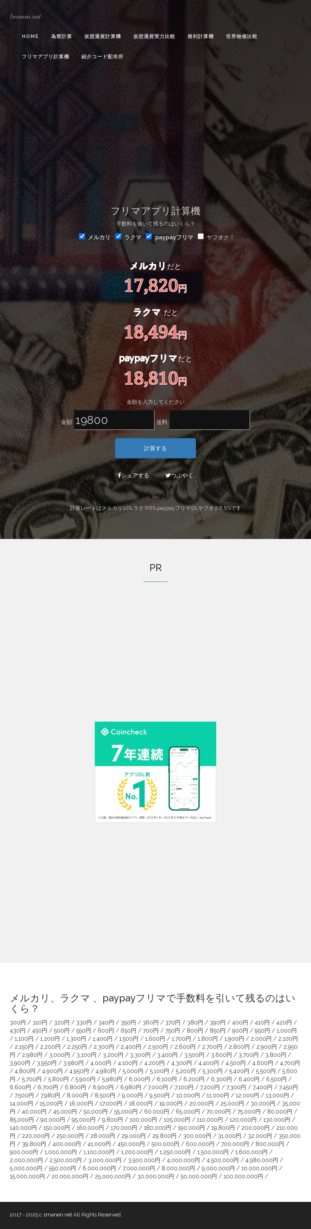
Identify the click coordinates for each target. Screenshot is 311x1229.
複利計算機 (200, 36)
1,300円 (76, 1038)
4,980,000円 (261, 1160)
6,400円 (249, 1079)
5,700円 (32, 1079)
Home (30, 36)
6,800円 (75, 1087)
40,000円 (34, 1111)
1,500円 (128, 1038)
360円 (151, 1022)
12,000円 (247, 1095)
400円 (240, 1022)
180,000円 (157, 1128)
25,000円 (232, 1103)
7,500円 (24, 1095)
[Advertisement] (155, 134)
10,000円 (188, 1095)
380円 (195, 1022)
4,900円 (52, 1071)
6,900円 (103, 1087)
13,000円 (277, 1095)
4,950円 (79, 1071)
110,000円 (210, 1119)
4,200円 (154, 1063)
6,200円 (193, 1079)
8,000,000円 (178, 1168)
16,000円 (81, 1103)
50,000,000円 (199, 1176)
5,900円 (85, 1079)
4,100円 (128, 1063)
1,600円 (155, 1038)
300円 (18, 1022)
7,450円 (288, 1087)
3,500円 (194, 1055)
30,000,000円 (155, 1176)
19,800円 (223, 1128)
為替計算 (61, 36)
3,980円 (73, 1063)
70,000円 (219, 1111)
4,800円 (25, 1071)
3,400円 (167, 1055)
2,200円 (50, 1047)
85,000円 (22, 1119)
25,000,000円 (113, 1176)
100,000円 (143, 1119)
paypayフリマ (174, 237)
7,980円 (50, 1095)
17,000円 (111, 1103)
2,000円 (261, 1038)
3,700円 (249, 1055)
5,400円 (239, 1071)
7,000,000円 (139, 1168)
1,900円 (234, 1038)
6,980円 (130, 1087)
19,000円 (171, 1103)
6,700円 (48, 1087)
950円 (262, 1030)
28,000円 (102, 1136)
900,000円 (24, 1152)
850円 (218, 1030)
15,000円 (51, 1103)
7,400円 (263, 1087)
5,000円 (133, 1071)
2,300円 (104, 1047)
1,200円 (50, 1038)
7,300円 (236, 1087)
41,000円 (99, 1144)
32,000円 (260, 1136)
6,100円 (167, 1079)
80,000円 (279, 1111)
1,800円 (208, 1038)
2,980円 (32, 1055)
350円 (128, 1022)
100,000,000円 (243, 1176)
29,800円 (164, 1136)
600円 (106, 1030)
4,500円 (236, 1063)
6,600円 (20, 1087)
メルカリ (95, 237)
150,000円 (56, 1128)
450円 (39, 1030)
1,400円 (103, 1038)
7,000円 (158, 1087)
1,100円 (24, 1038)
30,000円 (263, 1103)
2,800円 (239, 1047)
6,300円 (221, 1079)
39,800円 (34, 1144)
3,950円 (47, 1063)
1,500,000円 (213, 1152)
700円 (151, 1030)
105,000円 (177, 1119)
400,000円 (67, 1144)
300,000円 (197, 1136)
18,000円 (141, 1103)
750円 (172, 1030)
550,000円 (62, 1168)
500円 (62, 1030)
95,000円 (84, 1119)
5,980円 (112, 1079)
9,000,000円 (218, 1168)
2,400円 (131, 1047)
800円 (195, 1030)
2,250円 (77, 1047)
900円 (240, 1030)
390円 (218, 1022)
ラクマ (128, 237)
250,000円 (70, 1136)
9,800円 (112, 1119)
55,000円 (126, 1111)
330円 (84, 1022)
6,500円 (276, 1079)
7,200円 (210, 1087)
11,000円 (218, 1095)
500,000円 (165, 1144)
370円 (173, 1022)
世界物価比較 (242, 36)
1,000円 (287, 1030)
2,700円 (212, 1047)
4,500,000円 (223, 1160)
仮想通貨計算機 (102, 36)
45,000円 (65, 1111)
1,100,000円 (99, 1152)
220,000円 (36, 1136)
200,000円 (255, 1128)
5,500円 (266, 1071)
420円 (284, 1022)
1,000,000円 (61, 1152)
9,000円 (132, 1095)
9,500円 (159, 1095)
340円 (106, 1022)
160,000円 (90, 1128)
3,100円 (86, 1055)
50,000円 (95, 1111)
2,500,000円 (65, 1160)
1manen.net (25, 16)
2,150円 (24, 1047)
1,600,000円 (251, 1152)
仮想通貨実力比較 (154, 36)
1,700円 (181, 1038)
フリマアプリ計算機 (45, 57)
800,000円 (270, 1144)
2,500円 (158, 1047)
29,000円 (133, 1136)
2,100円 (288, 1038)
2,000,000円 (26, 1160)
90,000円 (52, 1119)
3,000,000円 (104, 1160)
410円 (262, 1022)
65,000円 (188, 1111)
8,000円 (77, 1095)
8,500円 (105, 1095)
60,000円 (156, 1111)
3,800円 (275, 1055)
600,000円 (200, 1144)
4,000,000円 (183, 1160)
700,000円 (235, 1144)
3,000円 (59, 1055)
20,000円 (201, 1103)
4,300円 (181, 1063)
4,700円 (290, 1063)
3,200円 (113, 1055)
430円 (18, 1030)
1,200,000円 (137, 1152)
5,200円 (186, 1071)
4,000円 (100, 1063)
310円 (39, 1022)
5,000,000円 (26, 1168)
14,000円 (21, 1103)
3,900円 (20, 1063)
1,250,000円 (175, 1152)
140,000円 (23, 1128)
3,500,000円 (144, 1160)
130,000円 (276, 1119)
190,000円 (191, 1128)
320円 (62, 1022)
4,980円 (106, 1071)
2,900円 (266, 1047)
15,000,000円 (27, 1176)
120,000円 (243, 1119)
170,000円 (124, 1128)
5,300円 (212, 1071)
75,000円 (249, 1111)
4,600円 (262, 1063)
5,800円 (58, 1079)
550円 (83, 1030)
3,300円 (140, 1055)
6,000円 (139, 1079)
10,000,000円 (259, 1168)
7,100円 (184, 1087)
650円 (128, 1030)
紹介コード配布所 (102, 57)
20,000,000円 (69, 1176)
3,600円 (221, 1055)
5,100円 (159, 1071)
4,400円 (208, 1063)
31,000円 (229, 1136)
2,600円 (185, 1047)
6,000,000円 (99, 1168)
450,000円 (131, 1144)
